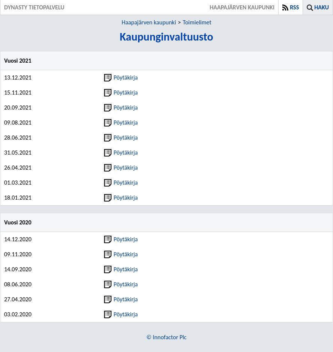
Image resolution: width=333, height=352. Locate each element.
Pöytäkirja (121, 77)
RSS (294, 7)
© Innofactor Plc (166, 337)
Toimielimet (197, 22)
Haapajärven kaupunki (149, 22)
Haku (321, 7)
